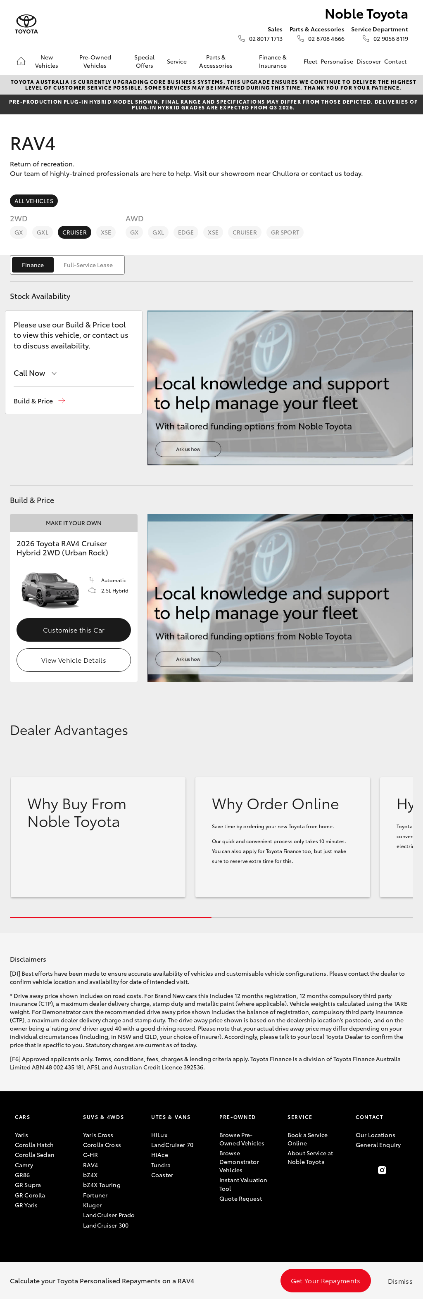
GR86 (22, 1175)
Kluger (92, 1205)
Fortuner (95, 1195)
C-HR (90, 1154)
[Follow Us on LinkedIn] (403, 1170)
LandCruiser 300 (105, 1225)
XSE (106, 232)
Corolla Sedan (35, 1154)
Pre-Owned (237, 1116)
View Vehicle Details (73, 659)
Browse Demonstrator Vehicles (239, 1161)
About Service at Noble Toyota (310, 1157)
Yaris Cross (98, 1135)
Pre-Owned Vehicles (95, 61)
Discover (368, 61)
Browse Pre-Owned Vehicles (241, 1139)
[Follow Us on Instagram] (382, 1170)
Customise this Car (74, 629)
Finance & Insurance (273, 61)
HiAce (159, 1154)
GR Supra (28, 1184)
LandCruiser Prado (109, 1215)
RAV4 (90, 1165)
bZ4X (90, 1175)
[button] (39, 400)
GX (18, 232)
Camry (24, 1165)
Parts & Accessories (216, 61)
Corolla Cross (102, 1144)
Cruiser (74, 232)
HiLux (159, 1135)
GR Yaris (26, 1205)
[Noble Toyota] (26, 24)
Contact (395, 61)
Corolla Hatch (34, 1144)
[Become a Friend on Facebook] (361, 1170)
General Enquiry (378, 1144)
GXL (42, 232)
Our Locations (375, 1135)
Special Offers (144, 61)
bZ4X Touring (102, 1184)
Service (177, 61)
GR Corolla (30, 1195)
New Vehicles (46, 61)
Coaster (162, 1175)
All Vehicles (33, 201)
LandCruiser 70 (172, 1144)
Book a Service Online (308, 1139)
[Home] (21, 61)
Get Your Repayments (326, 1280)
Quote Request (240, 1198)
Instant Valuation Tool (243, 1184)
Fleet (311, 61)
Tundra (161, 1165)
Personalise (337, 61)
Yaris (21, 1135)
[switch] (67, 265)
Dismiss (400, 1280)
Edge (186, 232)
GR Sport (285, 232)
